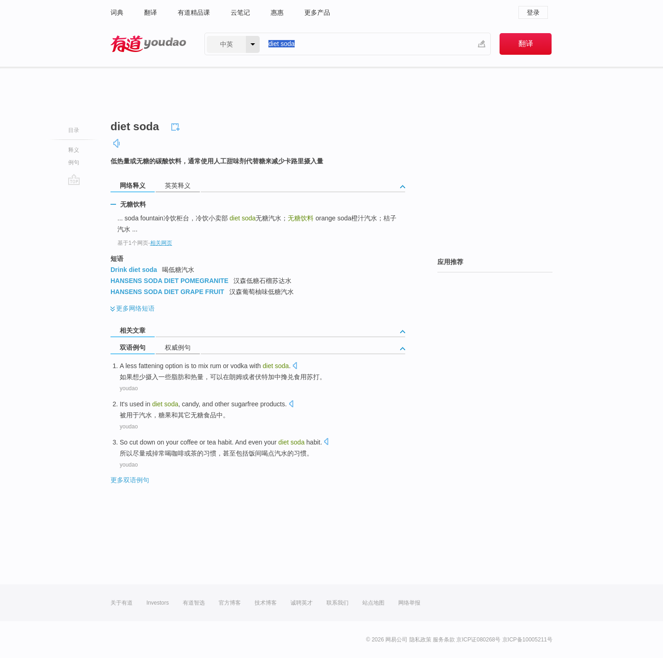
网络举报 (409, 603)
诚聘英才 (302, 603)
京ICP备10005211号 (527, 639)
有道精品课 (194, 12)
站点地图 (373, 603)
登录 (533, 12)
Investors (157, 603)
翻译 (150, 12)
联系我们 (337, 603)
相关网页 (161, 243)
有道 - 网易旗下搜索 (148, 43)
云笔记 (240, 12)
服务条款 (444, 639)
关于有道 (121, 603)
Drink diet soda (133, 269)
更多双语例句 (129, 480)
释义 (73, 150)
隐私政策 (420, 639)
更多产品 (317, 12)
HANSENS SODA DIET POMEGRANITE (169, 280)
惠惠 (277, 12)
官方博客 (230, 603)
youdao (129, 388)
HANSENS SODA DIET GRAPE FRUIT (167, 291)
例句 (73, 162)
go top (74, 179)
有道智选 (194, 603)
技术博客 (266, 603)
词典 (116, 12)
